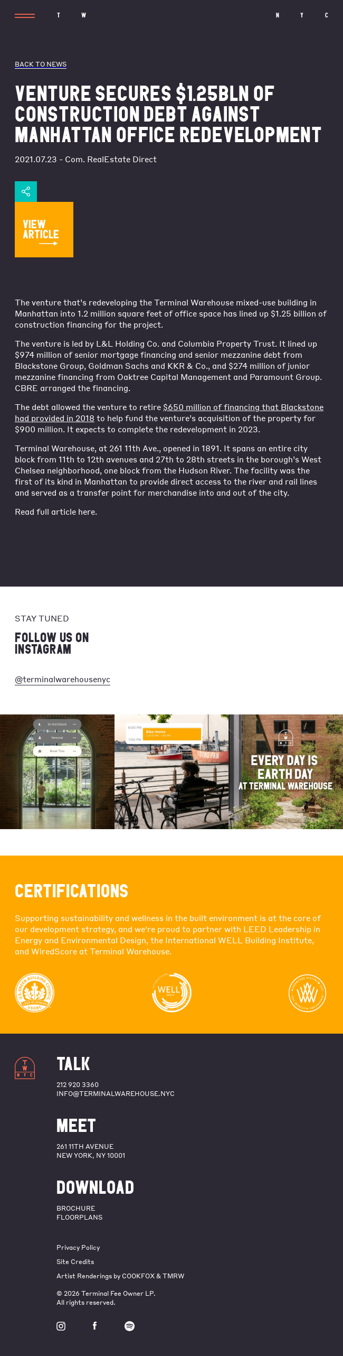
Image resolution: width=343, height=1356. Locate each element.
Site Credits (75, 1262)
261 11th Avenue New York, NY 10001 (90, 1151)
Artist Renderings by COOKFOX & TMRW (120, 1276)
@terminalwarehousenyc (62, 679)
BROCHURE (75, 1208)
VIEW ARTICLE (41, 231)
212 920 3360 (77, 1085)
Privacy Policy (78, 1247)
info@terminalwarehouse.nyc (115, 1094)
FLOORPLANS (79, 1217)
